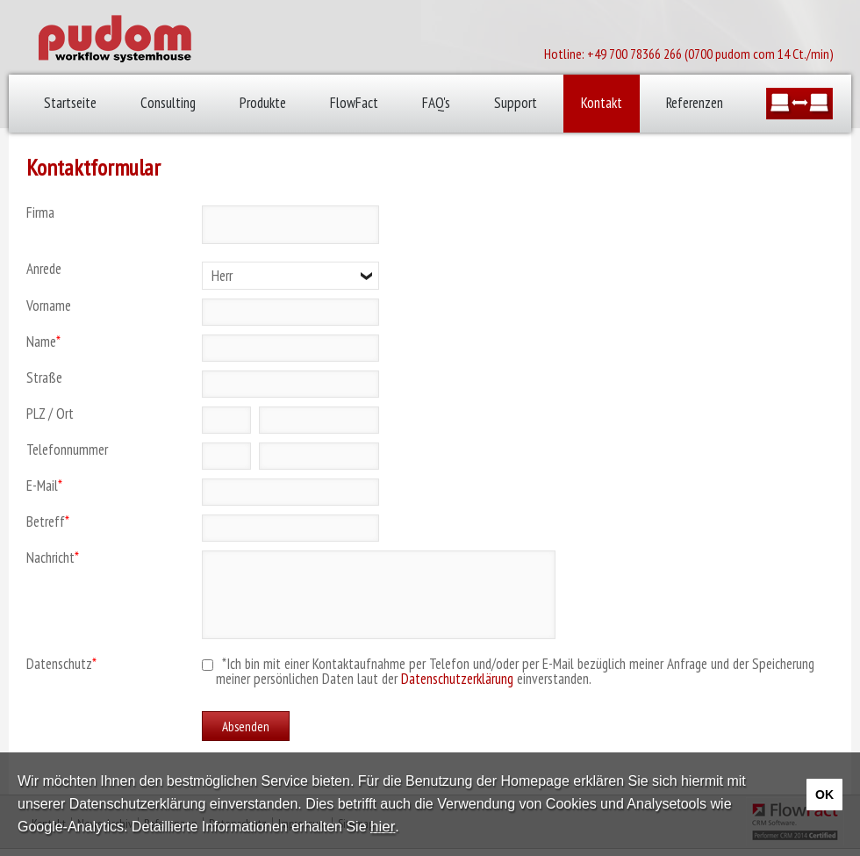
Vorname (48, 306)
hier (382, 826)
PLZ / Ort (50, 413)
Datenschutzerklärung (457, 678)
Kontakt (601, 102)
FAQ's (436, 102)
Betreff (47, 521)
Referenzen (694, 102)
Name (43, 341)
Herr (222, 275)
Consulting (168, 102)
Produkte (263, 102)
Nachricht (52, 557)
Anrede (43, 269)
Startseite (70, 102)
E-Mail (44, 485)
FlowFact (354, 102)
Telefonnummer (67, 449)
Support (515, 102)
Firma (40, 212)
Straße (44, 377)
